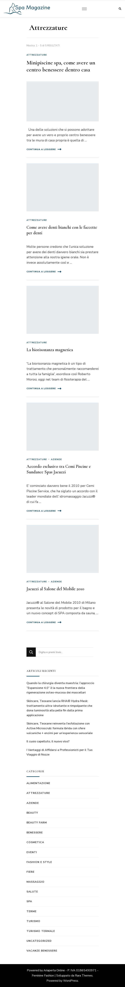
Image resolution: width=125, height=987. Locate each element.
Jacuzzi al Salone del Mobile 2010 (55, 589)
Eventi (31, 852)
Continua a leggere (43, 149)
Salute (32, 891)
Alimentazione (38, 783)
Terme (31, 911)
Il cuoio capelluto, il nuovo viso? (47, 741)
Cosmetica (35, 842)
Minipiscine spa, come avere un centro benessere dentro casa (60, 66)
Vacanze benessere (41, 950)
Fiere (30, 872)
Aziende (56, 459)
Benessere (34, 832)
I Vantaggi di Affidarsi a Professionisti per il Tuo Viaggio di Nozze (59, 752)
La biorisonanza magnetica (49, 349)
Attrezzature (36, 54)
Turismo (33, 921)
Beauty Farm (36, 822)
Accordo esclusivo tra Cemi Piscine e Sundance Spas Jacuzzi (58, 469)
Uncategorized (39, 941)
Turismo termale (40, 931)
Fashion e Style (39, 862)
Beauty (32, 813)
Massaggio (35, 882)
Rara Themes (84, 976)
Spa (29, 901)
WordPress (70, 981)
